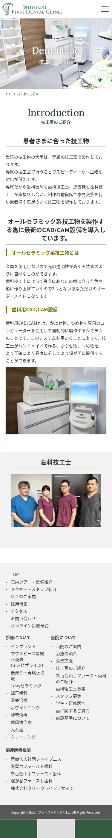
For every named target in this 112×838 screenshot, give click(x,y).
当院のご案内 (68, 646)
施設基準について (73, 718)
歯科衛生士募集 (70, 688)
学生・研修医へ (70, 703)
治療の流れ (66, 653)
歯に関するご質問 (73, 710)
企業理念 (64, 661)
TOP (8, 94)
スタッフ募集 (68, 696)
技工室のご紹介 (70, 668)
